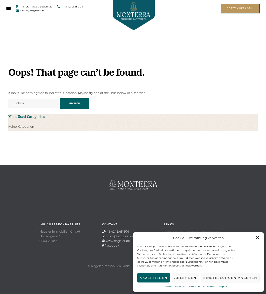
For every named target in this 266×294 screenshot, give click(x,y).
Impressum (225, 286)
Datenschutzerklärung (202, 286)
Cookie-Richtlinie (174, 286)
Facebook (111, 246)
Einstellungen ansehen (230, 278)
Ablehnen (185, 278)
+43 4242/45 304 (117, 231)
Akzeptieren (154, 278)
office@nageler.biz (119, 236)
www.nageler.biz (118, 241)
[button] (257, 238)
